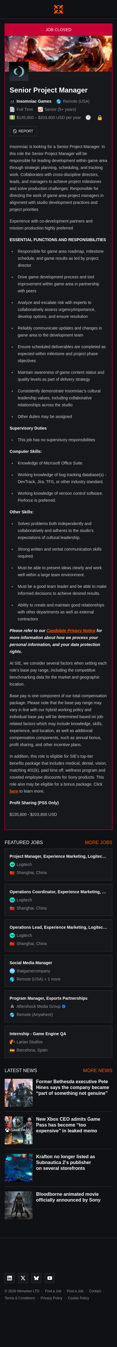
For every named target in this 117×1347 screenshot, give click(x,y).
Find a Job (53, 1291)
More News (97, 1070)
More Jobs (98, 842)
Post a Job (75, 1291)
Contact (95, 1291)
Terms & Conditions (20, 1298)
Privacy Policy (51, 1298)
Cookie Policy (78, 1298)
